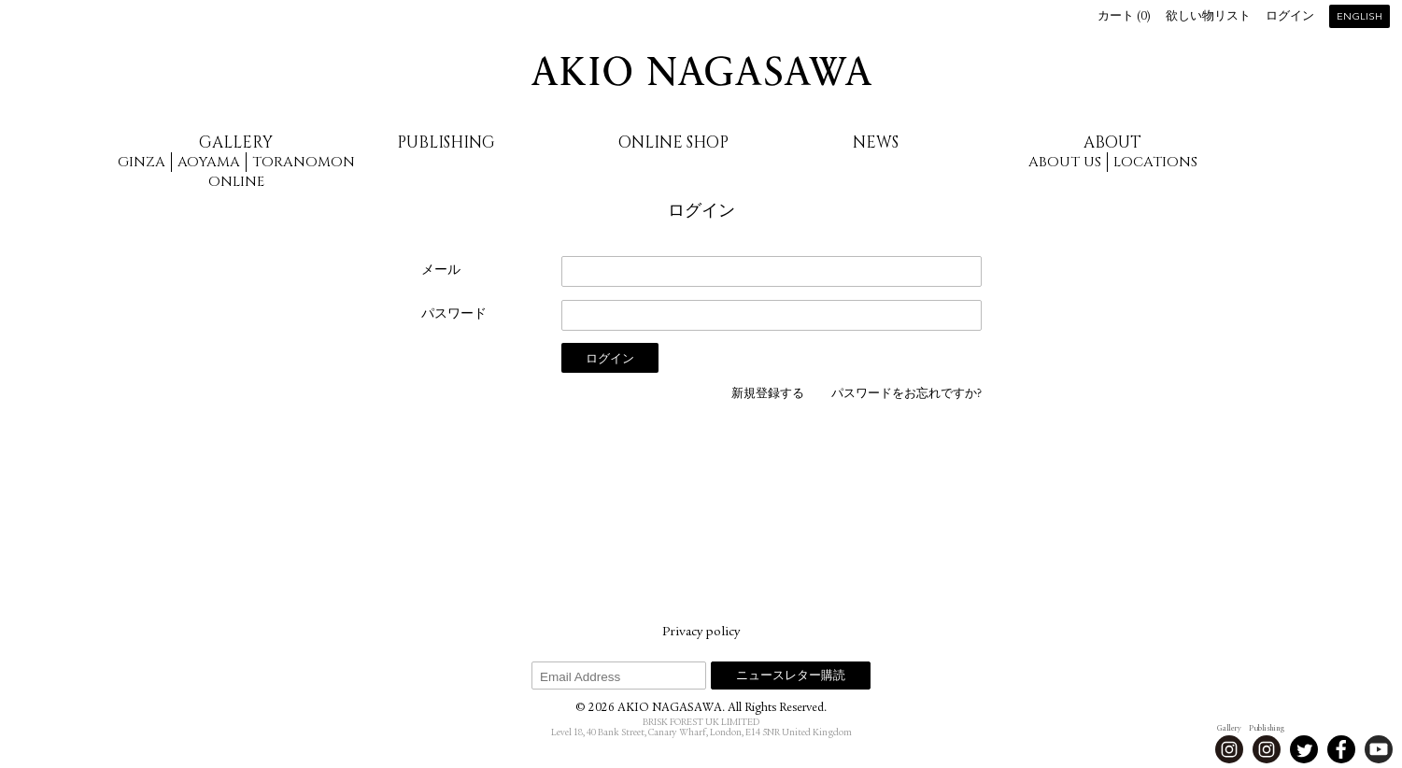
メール (440, 270)
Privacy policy (701, 632)
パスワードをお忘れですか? (906, 395)
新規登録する (767, 395)
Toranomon (303, 162)
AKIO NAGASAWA (701, 71)
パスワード (454, 314)
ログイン (1290, 17)
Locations (1155, 162)
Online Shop (673, 142)
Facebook (1341, 749)
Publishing (446, 142)
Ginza (141, 162)
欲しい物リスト (1208, 17)
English (1359, 17)
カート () (1124, 17)
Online (236, 182)
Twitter (1304, 749)
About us (1064, 162)
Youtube (1379, 749)
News (876, 142)
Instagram (1229, 749)
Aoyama (208, 162)
